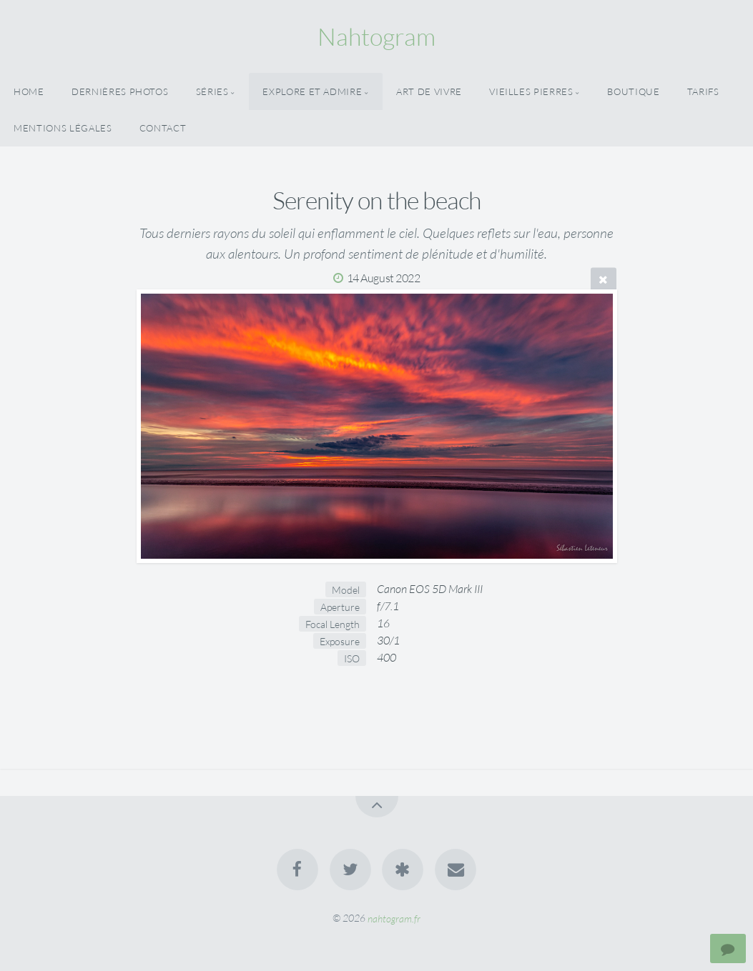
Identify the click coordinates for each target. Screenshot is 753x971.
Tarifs (703, 91)
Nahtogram (376, 36)
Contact (162, 128)
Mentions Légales (63, 128)
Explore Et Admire (312, 91)
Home (29, 91)
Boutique (633, 91)
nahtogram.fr (394, 918)
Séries (212, 91)
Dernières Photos (120, 91)
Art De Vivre (429, 91)
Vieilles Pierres (531, 91)
